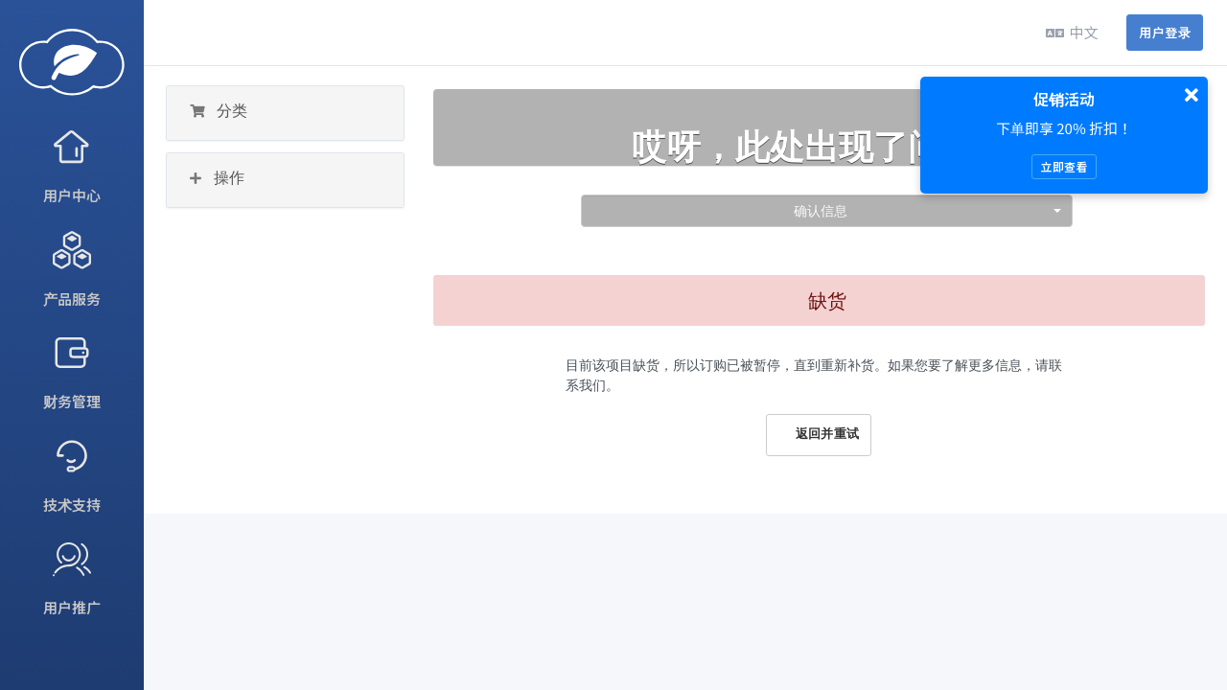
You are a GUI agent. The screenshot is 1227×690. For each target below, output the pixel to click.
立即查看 (1063, 166)
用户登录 (1165, 32)
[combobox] (827, 211)
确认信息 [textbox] (820, 210)
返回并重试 (818, 434)
